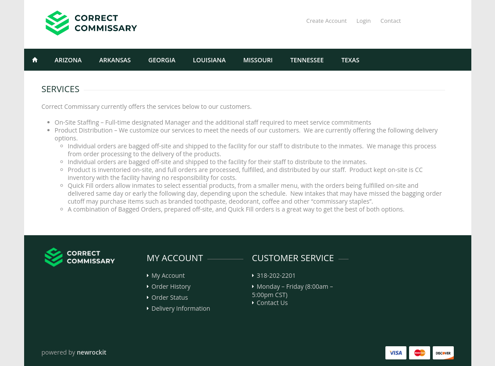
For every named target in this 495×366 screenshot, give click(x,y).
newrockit (91, 352)
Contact (391, 21)
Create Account (326, 21)
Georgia (161, 60)
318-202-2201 (276, 276)
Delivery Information (181, 308)
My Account (168, 276)
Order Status (170, 297)
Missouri (258, 60)
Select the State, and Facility (81, 82)
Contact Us (272, 303)
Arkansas (115, 60)
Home (35, 60)
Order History (171, 287)
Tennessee (307, 60)
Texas (350, 60)
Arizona (68, 60)
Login (363, 21)
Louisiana (209, 60)
